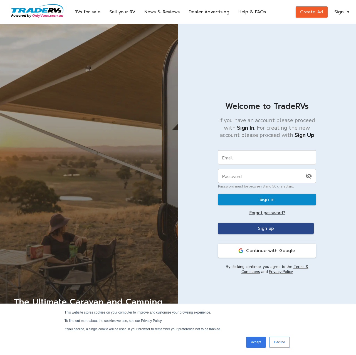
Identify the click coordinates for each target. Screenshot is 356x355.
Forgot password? (267, 213)
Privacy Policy (281, 271)
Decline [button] (279, 342)
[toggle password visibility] (308, 176)
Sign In (341, 12)
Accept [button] (256, 342)
